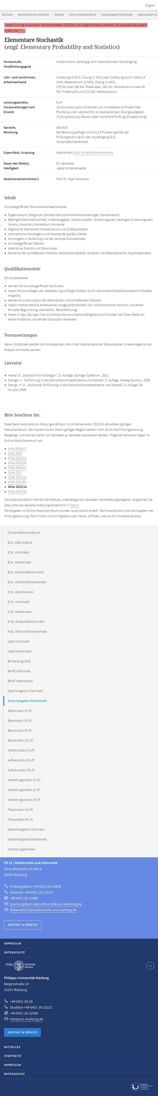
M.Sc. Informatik (18, 602)
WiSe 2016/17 (17, 449)
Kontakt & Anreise (23, 925)
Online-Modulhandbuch (82, 14)
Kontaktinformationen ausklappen (150, 965)
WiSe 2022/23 (17, 482)
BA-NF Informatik (19, 671)
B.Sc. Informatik (18, 552)
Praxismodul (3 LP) (20, 810)
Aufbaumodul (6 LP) (21, 760)
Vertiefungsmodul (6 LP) (24, 790)
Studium (59, 14)
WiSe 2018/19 (17, 458)
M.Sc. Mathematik (20, 612)
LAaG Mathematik (19, 651)
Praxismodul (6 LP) (20, 820)
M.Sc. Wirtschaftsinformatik (26, 622)
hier (21, 31)
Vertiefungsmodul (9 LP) (24, 800)
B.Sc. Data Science (20, 542)
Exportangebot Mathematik (117, 14)
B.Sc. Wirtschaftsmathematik (93, 153)
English (150, 5)
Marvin (74, 505)
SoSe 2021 (15, 472)
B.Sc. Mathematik (19, 562)
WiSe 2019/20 (17, 463)
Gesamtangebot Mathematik (27, 839)
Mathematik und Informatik (33, 14)
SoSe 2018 (15, 453)
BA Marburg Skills (19, 661)
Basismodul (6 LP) (20, 721)
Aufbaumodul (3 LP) (21, 750)
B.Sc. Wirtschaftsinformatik (26, 572)
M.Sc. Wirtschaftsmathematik (27, 632)
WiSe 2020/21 (17, 468)
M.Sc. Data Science (20, 592)
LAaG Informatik (18, 641)
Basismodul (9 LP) (20, 730)
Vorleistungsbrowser (21, 849)
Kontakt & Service (22, 1032)
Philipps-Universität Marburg (20, 966)
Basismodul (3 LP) (20, 711)
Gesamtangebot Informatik (26, 829)
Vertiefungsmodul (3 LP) (24, 780)
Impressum (12, 944)
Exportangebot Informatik (25, 691)
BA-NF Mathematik (20, 681)
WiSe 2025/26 (17, 492)
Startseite (7, 14)
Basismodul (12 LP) (21, 740)
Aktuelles (12, 1047)
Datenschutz (14, 953)
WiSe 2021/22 (17, 477)
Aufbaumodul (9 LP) (21, 770)
